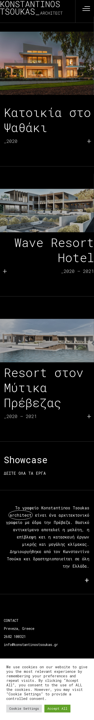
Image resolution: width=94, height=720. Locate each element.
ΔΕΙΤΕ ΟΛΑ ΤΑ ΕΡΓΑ (25, 473)
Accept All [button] (57, 708)
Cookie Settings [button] (24, 708)
